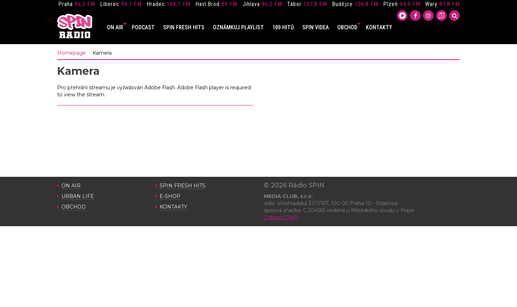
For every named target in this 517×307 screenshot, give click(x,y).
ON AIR (116, 27)
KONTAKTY (379, 27)
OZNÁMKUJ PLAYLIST (238, 27)
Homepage (71, 53)
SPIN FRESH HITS (183, 27)
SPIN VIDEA (315, 27)
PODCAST (143, 27)
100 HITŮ (283, 27)
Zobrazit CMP (281, 217)
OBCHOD (349, 27)
